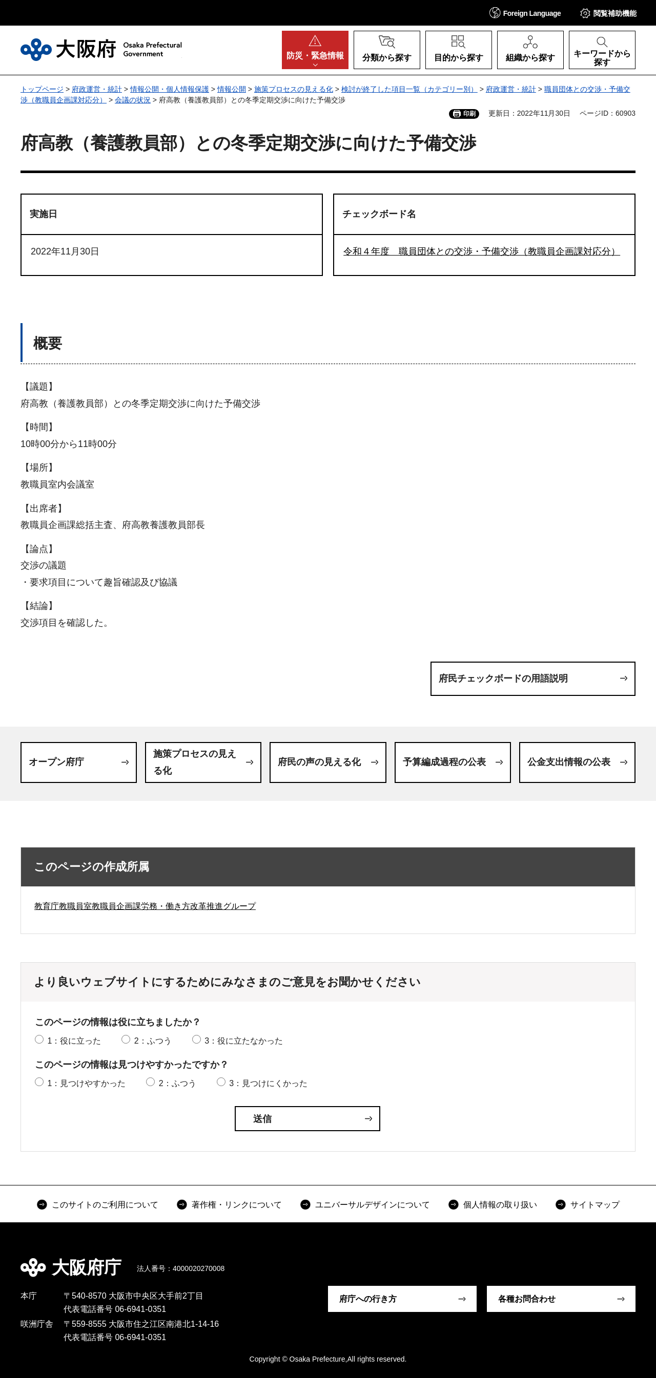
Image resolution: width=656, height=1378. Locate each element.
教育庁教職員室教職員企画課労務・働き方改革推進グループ (145, 906)
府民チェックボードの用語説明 (503, 678)
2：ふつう (153, 1040)
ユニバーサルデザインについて (372, 1204)
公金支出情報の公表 (568, 762)
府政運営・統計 (97, 89)
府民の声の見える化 (319, 762)
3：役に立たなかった (243, 1040)
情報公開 (231, 89)
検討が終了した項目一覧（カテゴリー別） (409, 89)
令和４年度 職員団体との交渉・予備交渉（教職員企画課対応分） (481, 251)
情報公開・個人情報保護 (169, 89)
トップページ (42, 89)
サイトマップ (595, 1204)
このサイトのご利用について (105, 1204)
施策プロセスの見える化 (293, 89)
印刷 (469, 113)
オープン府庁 (56, 762)
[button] (525, 12)
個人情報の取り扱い (500, 1204)
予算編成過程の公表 (444, 762)
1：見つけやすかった (86, 1083)
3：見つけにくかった (268, 1083)
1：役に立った (74, 1040)
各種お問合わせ (527, 1299)
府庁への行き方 (368, 1299)
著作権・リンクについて (237, 1204)
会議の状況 (133, 100)
